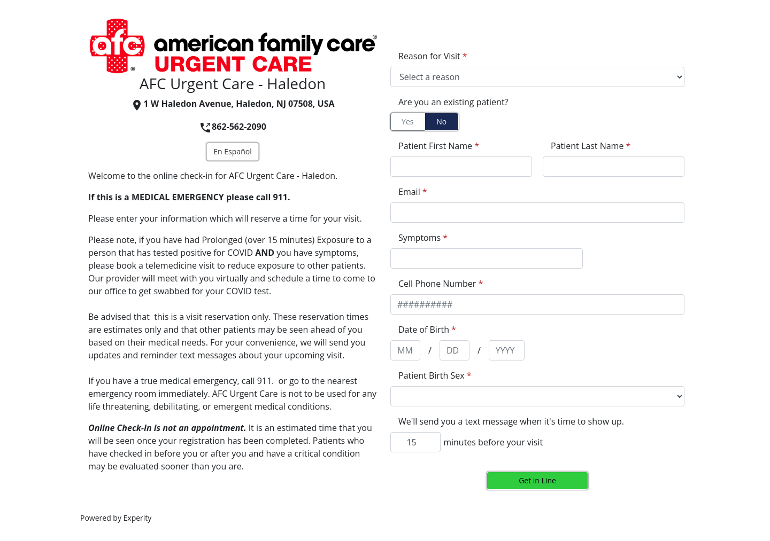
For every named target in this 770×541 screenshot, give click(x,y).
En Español (232, 151)
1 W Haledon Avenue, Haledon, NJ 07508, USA (232, 103)
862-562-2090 (232, 126)
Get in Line (537, 480)
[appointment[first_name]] (461, 166)
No (441, 121)
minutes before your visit (493, 442)
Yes (407, 121)
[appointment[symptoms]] (486, 258)
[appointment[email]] (537, 212)
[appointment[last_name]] (613, 166)
